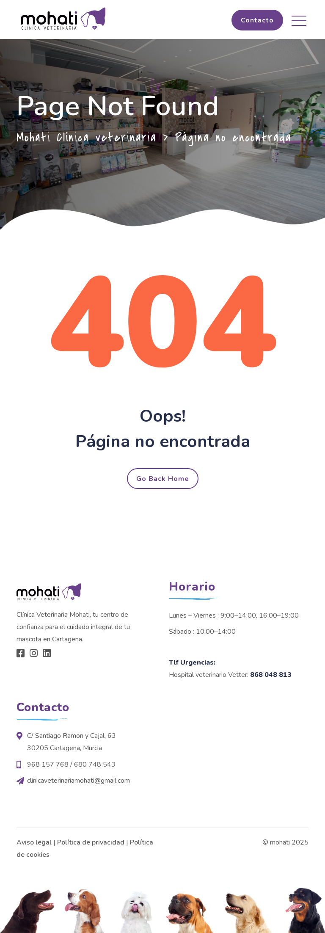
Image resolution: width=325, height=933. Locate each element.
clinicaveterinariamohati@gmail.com (78, 780)
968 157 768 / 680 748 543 (71, 764)
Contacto (257, 20)
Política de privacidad (90, 842)
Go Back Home (162, 478)
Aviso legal (34, 842)
